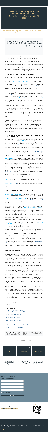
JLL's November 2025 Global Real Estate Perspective (20, 81)
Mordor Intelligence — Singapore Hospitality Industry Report (16, 313)
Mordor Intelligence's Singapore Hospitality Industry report (31, 97)
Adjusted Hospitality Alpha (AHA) (32, 85)
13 (21, 223)
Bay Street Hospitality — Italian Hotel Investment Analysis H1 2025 (17, 324)
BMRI (37, 275)
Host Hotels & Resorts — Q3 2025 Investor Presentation (15, 327)
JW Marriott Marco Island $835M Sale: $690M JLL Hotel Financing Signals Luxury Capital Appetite (24, 358)
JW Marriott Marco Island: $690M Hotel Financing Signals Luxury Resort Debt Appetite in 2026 (38, 358)
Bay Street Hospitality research (16, 144)
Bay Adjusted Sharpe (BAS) (13, 99)
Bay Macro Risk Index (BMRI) (36, 199)
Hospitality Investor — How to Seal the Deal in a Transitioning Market (18, 316)
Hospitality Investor (23, 140)
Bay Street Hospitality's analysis (28, 123)
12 (20, 208)
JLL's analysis (8, 94)
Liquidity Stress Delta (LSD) (10, 113)
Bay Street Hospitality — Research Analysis (13, 314)
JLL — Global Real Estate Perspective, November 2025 (15, 310)
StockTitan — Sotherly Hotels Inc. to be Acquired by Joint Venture (17, 326)
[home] (4, 3)
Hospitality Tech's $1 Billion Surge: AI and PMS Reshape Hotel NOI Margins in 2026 (8, 358)
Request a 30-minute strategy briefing (9, 408)
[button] (17, 3)
